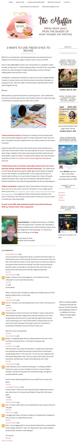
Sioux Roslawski (29, 240)
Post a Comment (7, 441)
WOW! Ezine (20, 2)
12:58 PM (9, 400)
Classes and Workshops (36, 2)
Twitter (60, 198)
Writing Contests (54, 2)
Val (7, 285)
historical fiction (26, 238)
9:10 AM (8, 384)
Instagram (61, 195)
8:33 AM (8, 361)
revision (20, 240)
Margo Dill (9, 310)
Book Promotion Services (29, 6)
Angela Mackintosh (12, 254)
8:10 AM (8, 438)
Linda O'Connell (11, 346)
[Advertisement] (67, 269)
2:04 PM (8, 272)
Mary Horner (10, 413)
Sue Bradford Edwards (13, 387)
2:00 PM (8, 410)
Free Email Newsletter (50, 6)
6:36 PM (8, 298)
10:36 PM (9, 308)
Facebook (61, 193)
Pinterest (61, 200)
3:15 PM (8, 282)
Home (11, 2)
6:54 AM (8, 344)
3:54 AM (8, 333)
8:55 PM (8, 420)
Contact (67, 2)
